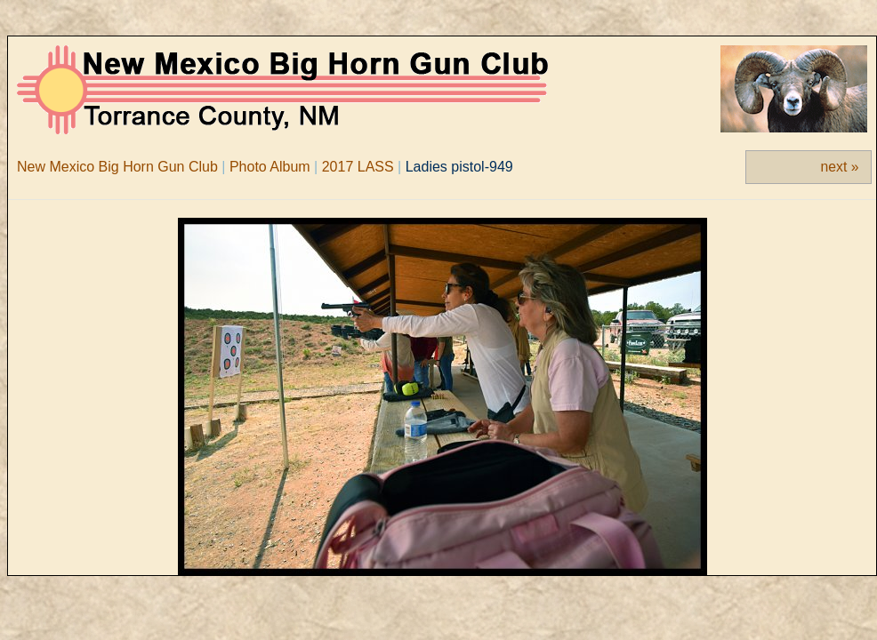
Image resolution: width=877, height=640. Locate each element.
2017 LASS (358, 166)
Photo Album (269, 166)
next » (840, 166)
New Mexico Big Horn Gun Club (117, 166)
